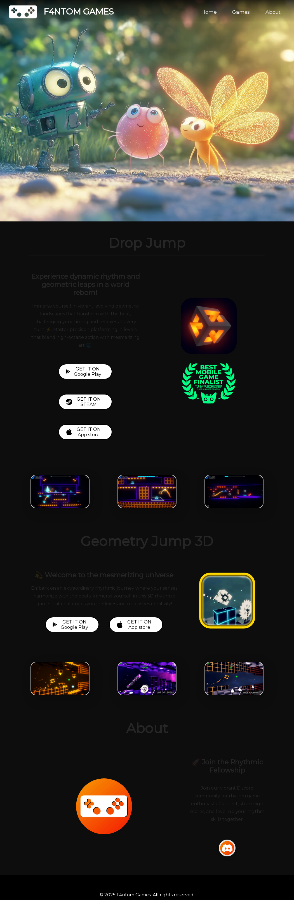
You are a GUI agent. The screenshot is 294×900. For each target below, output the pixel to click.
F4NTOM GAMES (61, 12)
